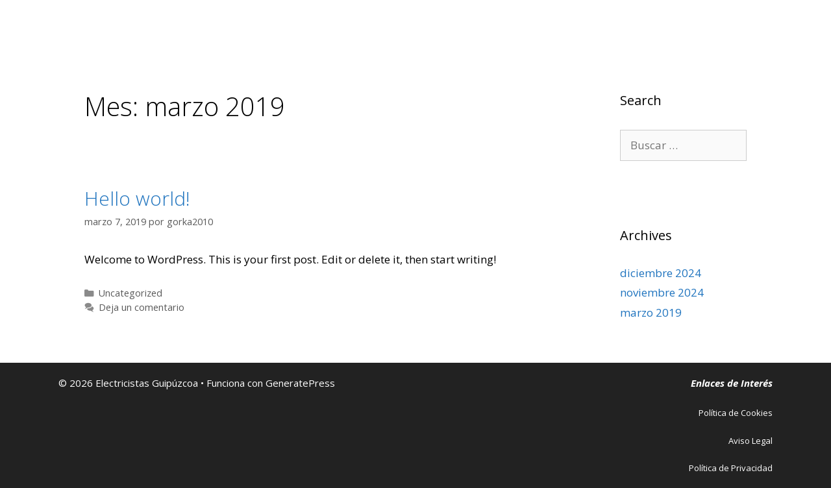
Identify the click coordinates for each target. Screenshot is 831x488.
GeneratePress (300, 382)
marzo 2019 (651, 312)
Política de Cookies (736, 413)
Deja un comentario (141, 307)
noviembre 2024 (662, 292)
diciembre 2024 (660, 272)
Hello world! (137, 198)
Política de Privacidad (731, 468)
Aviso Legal (750, 440)
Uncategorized (130, 293)
